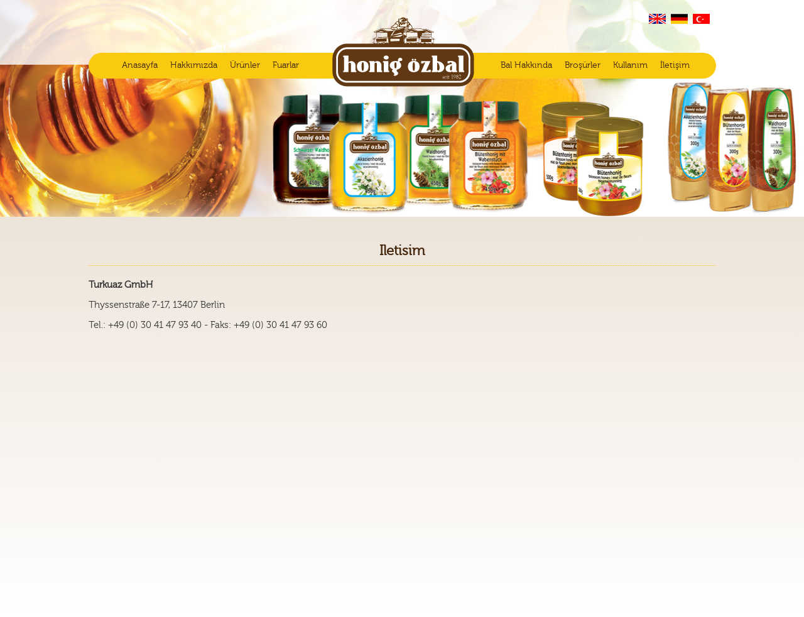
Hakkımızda (193, 65)
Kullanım (630, 65)
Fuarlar (286, 65)
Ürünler (245, 65)
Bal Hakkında (526, 65)
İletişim (675, 65)
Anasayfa (140, 65)
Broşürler (582, 65)
